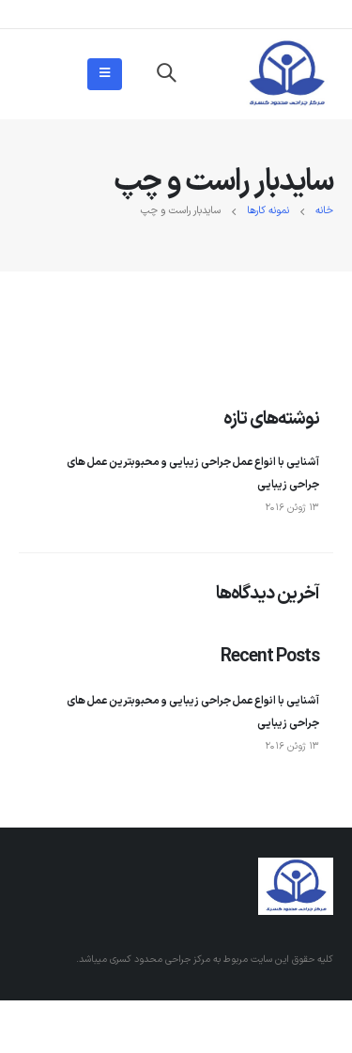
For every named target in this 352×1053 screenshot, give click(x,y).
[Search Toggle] (166, 74)
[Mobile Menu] (104, 74)
